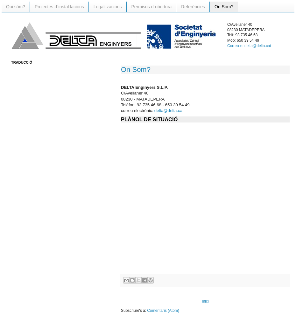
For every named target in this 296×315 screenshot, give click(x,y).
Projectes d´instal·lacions (59, 6)
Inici (205, 301)
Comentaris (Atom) (163, 310)
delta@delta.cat (169, 110)
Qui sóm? (15, 6)
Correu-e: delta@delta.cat (249, 46)
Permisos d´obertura (151, 6)
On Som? (224, 6)
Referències (193, 6)
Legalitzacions (108, 6)
